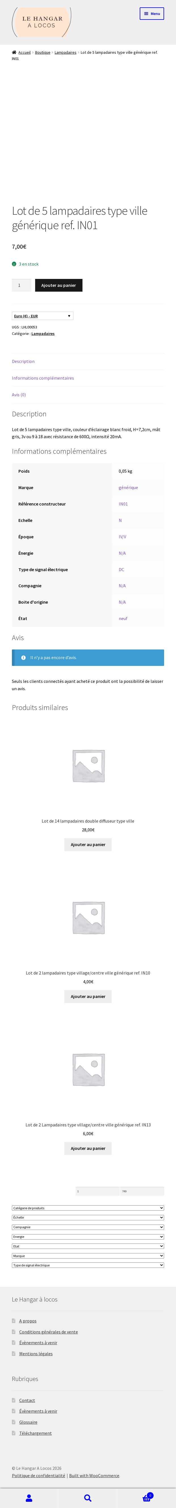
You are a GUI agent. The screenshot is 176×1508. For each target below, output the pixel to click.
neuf (123, 618)
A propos (28, 1321)
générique (128, 487)
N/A (122, 553)
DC (121, 569)
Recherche (88, 1498)
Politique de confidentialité (38, 1475)
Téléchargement (35, 1433)
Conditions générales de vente (48, 1332)
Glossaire (28, 1422)
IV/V (122, 536)
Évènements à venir (38, 1342)
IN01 (123, 504)
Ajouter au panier (58, 285)
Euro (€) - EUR (26, 316)
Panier (135, 1494)
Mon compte (29, 1498)
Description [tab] (23, 361)
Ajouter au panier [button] (88, 844)
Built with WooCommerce (94, 1475)
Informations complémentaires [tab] (43, 378)
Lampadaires (66, 52)
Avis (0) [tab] (19, 394)
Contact (27, 1400)
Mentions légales (36, 1353)
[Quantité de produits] (21, 285)
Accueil (24, 52)
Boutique (42, 52)
